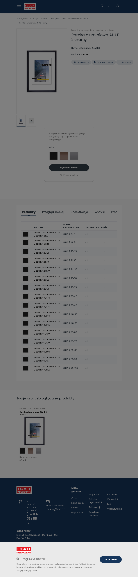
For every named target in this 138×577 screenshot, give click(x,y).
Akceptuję (111, 559)
